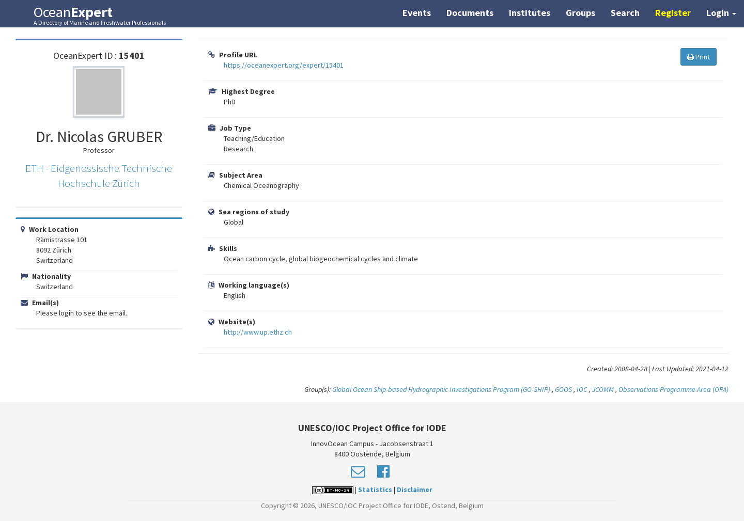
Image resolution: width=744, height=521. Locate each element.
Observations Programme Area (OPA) (673, 389)
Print (698, 56)
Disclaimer (414, 489)
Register (673, 13)
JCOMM (603, 389)
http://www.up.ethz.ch (258, 332)
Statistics (375, 489)
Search (625, 13)
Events (416, 13)
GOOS (563, 389)
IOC (583, 389)
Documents (469, 13)
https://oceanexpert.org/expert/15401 (284, 65)
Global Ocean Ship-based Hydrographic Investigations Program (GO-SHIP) (441, 389)
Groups (580, 13)
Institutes (529, 13)
